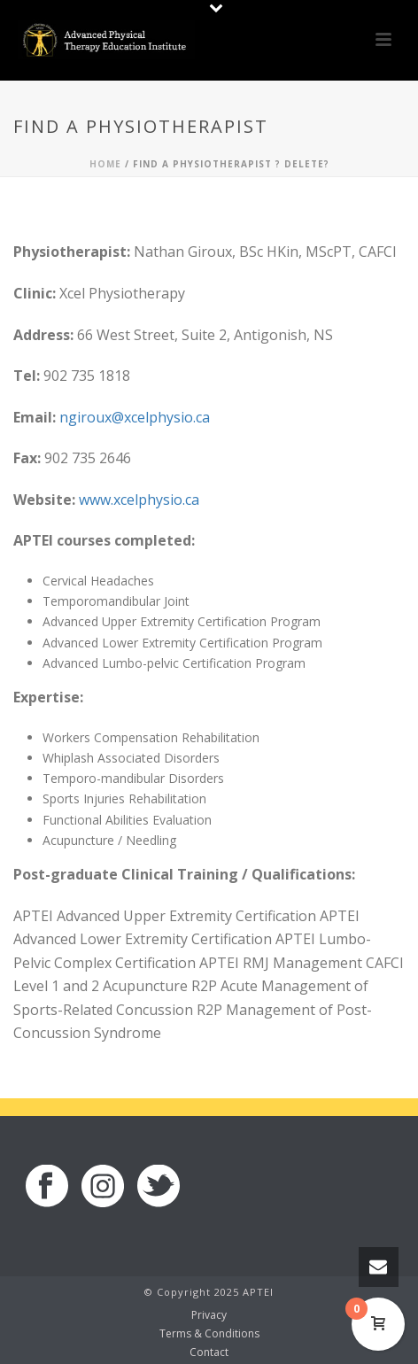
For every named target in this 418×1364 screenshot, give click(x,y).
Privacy (209, 1315)
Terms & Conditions (209, 1334)
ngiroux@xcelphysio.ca (134, 417)
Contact (209, 1352)
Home (105, 164)
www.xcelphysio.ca (139, 499)
